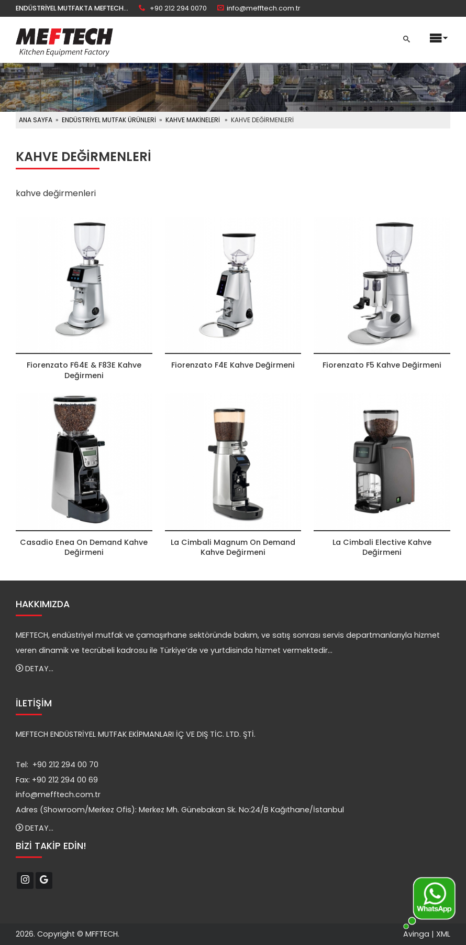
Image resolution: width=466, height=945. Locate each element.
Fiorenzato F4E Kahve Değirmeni (233, 365)
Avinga (416, 934)
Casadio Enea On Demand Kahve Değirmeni (84, 547)
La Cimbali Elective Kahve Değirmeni (381, 547)
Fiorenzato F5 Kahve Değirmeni (382, 365)
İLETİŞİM (34, 703)
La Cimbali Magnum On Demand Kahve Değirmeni (233, 547)
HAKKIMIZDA (43, 604)
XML (443, 934)
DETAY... (34, 668)
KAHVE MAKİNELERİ (192, 119)
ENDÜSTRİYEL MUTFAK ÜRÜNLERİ (109, 119)
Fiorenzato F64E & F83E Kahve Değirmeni (84, 370)
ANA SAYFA (35, 119)
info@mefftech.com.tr (264, 8)
